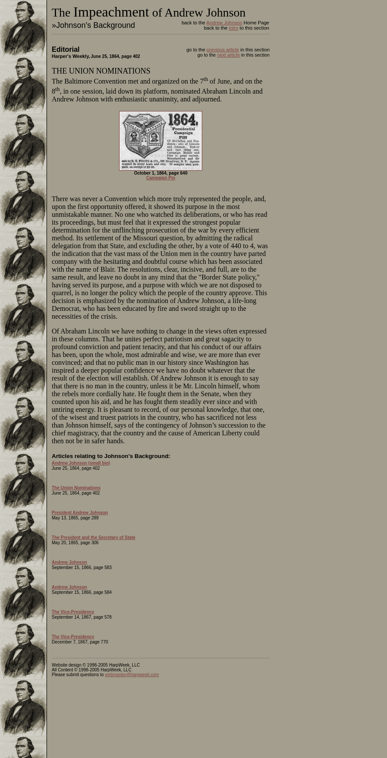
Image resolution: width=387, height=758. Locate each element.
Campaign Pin (160, 177)
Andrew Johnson (224, 22)
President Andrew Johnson (80, 512)
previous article (223, 49)
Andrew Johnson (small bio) (81, 463)
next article (228, 54)
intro (233, 27)
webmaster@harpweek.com (132, 674)
